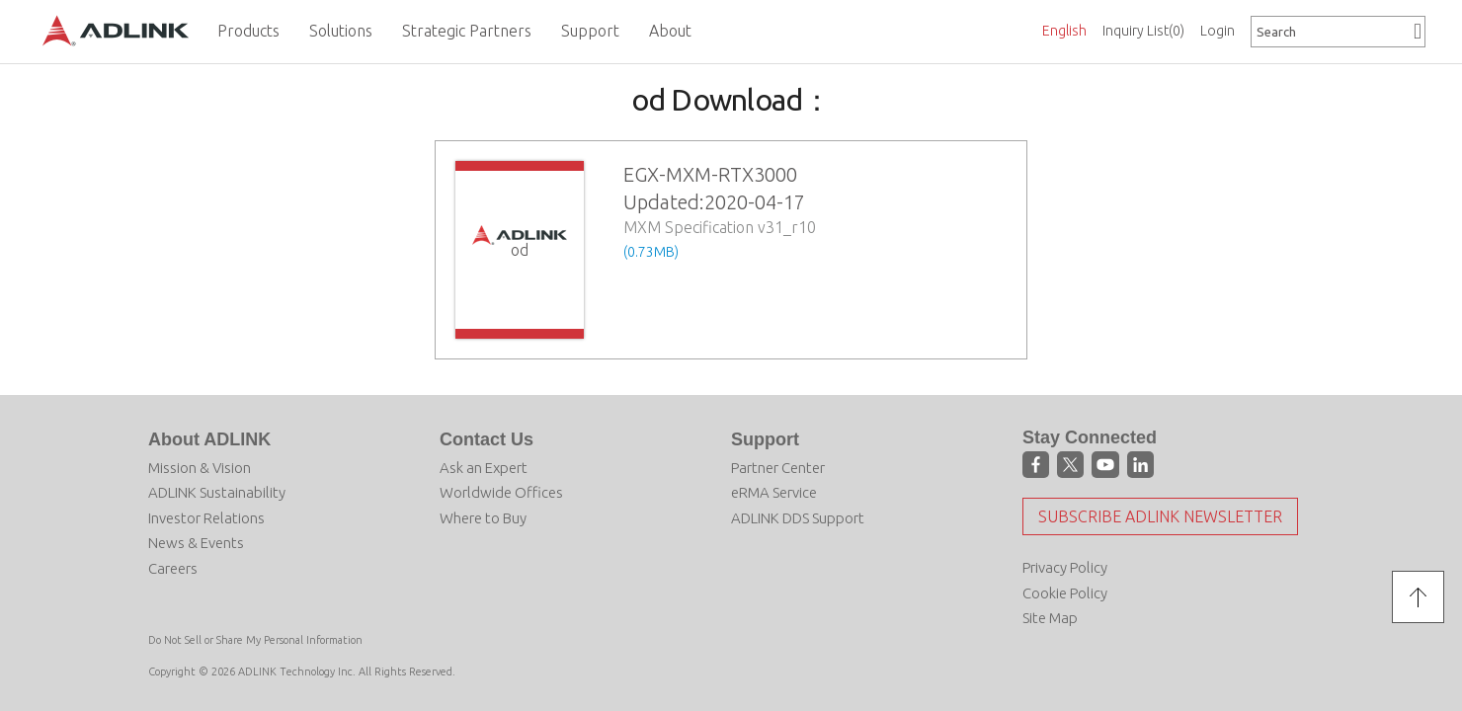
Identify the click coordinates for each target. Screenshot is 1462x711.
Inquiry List (1143, 31)
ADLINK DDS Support (797, 518)
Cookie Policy (1064, 593)
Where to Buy (483, 518)
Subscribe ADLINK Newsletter (1160, 516)
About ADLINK (209, 439)
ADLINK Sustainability (216, 492)
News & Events (196, 542)
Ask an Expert (484, 467)
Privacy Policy (1064, 567)
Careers (173, 568)
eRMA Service (774, 492)
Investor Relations (206, 518)
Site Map (1050, 617)
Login (1217, 31)
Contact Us (486, 439)
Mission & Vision (199, 467)
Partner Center (778, 467)
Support (765, 439)
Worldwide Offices (501, 492)
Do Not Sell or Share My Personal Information (255, 640)
